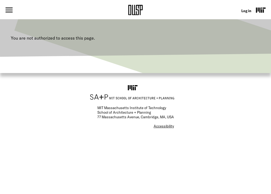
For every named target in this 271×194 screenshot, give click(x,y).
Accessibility (164, 126)
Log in (246, 11)
